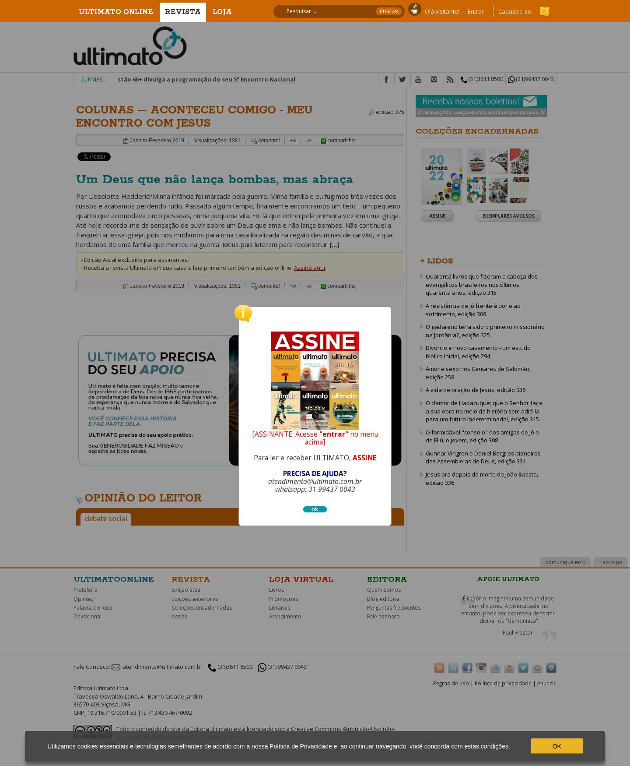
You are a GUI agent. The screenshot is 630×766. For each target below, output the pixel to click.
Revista (183, 12)
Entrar (476, 11)
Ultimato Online (116, 12)
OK (557, 746)
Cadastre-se (514, 11)
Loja (222, 12)
